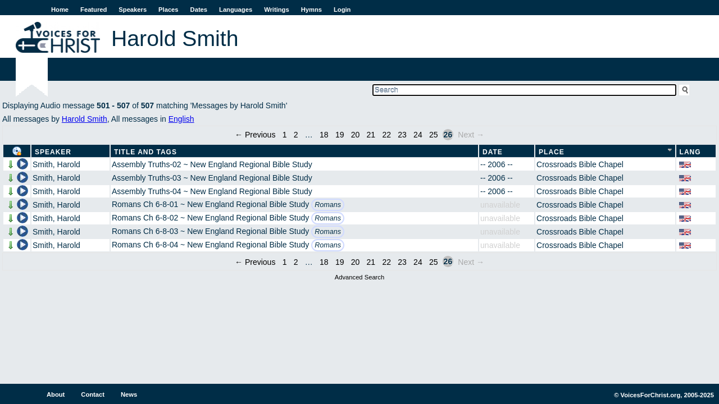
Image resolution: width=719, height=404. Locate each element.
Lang (690, 152)
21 (371, 134)
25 (433, 134)
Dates (198, 9)
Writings (276, 9)
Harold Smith (84, 118)
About (56, 394)
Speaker (53, 152)
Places (168, 9)
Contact (92, 394)
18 (324, 134)
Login (342, 9)
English (181, 118)
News (129, 394)
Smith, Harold (56, 164)
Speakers (133, 9)
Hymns (311, 9)
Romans (328, 205)
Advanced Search (359, 277)
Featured (93, 9)
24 (417, 134)
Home (60, 9)
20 (355, 134)
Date (493, 152)
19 (339, 134)
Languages (235, 9)
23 (402, 134)
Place (552, 152)
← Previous (255, 134)
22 (386, 134)
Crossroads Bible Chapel (580, 164)
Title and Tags (145, 152)
